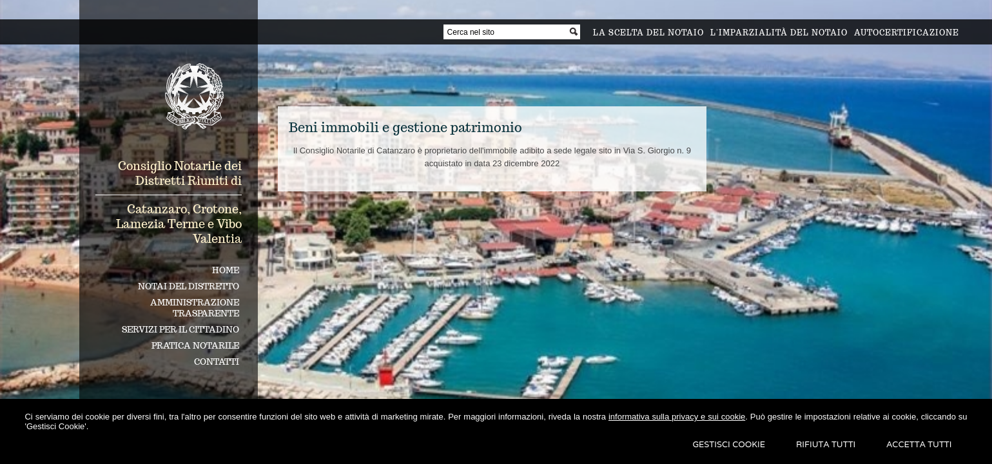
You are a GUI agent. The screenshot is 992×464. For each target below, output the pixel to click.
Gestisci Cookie (728, 444)
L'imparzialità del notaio (779, 32)
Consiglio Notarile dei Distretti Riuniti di (180, 173)
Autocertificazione (906, 32)
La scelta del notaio (648, 32)
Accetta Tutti (918, 444)
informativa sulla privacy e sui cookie (676, 416)
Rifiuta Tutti (825, 444)
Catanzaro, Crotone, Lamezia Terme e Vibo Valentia (179, 224)
